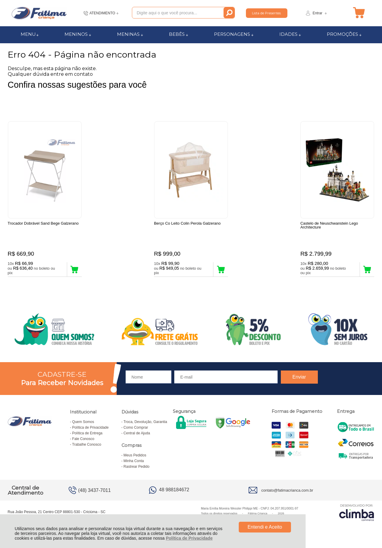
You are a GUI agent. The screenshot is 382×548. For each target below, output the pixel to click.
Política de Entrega (87, 433)
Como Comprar (136, 427)
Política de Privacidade (189, 538)
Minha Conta (134, 461)
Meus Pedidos (135, 455)
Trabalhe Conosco (86, 444)
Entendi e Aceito (264, 527)
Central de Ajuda (137, 433)
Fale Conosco (83, 439)
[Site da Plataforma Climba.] (356, 512)
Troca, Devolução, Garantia (145, 422)
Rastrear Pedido (137, 466)
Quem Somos (83, 422)
